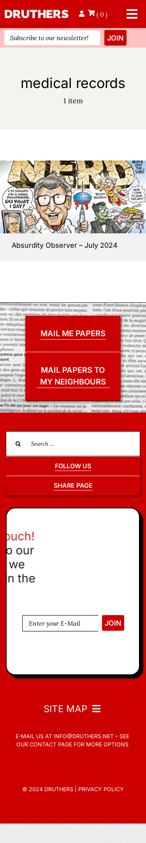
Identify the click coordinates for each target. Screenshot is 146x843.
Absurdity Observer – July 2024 (65, 245)
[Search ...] (73, 443)
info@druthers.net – (85, 736)
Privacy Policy (101, 789)
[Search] (18, 443)
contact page (51, 744)
